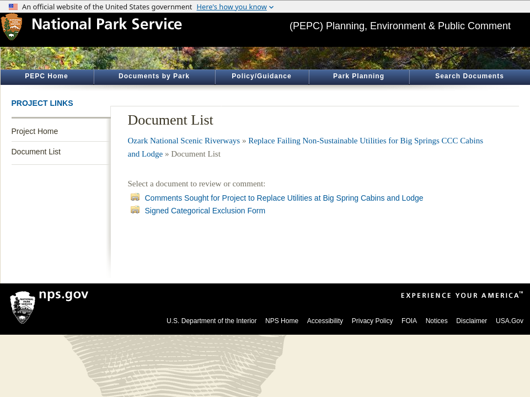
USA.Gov (509, 321)
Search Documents (469, 76)
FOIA (409, 321)
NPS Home (281, 321)
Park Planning (358, 76)
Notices (437, 321)
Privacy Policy (372, 321)
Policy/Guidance (261, 76)
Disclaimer (471, 321)
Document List (36, 151)
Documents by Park (154, 76)
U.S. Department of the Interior (211, 321)
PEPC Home (46, 76)
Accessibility (325, 321)
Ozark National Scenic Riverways (184, 140)
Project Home (35, 131)
